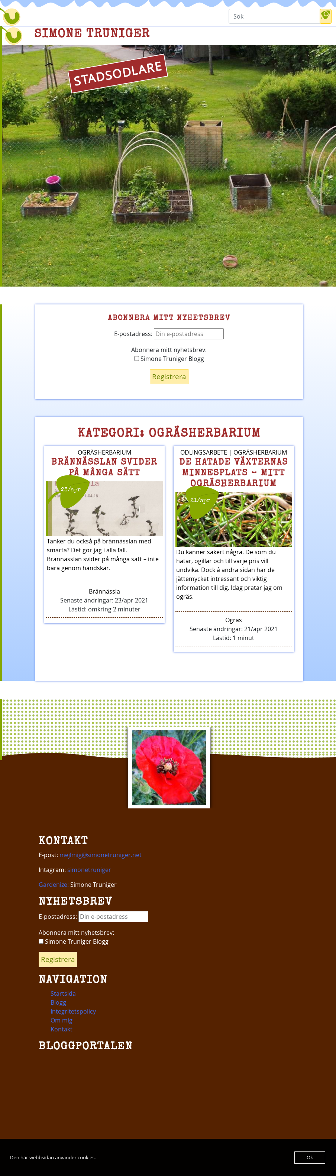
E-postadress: (169, 333)
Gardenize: (54, 885)
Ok (310, 1157)
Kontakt (61, 1029)
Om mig (61, 1020)
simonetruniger (89, 870)
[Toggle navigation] (41, 16)
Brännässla (104, 591)
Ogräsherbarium (104, 452)
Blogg (58, 1002)
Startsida (63, 993)
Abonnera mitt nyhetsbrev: (169, 350)
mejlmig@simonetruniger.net (100, 855)
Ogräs (233, 620)
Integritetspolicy (73, 1011)
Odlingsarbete (203, 452)
